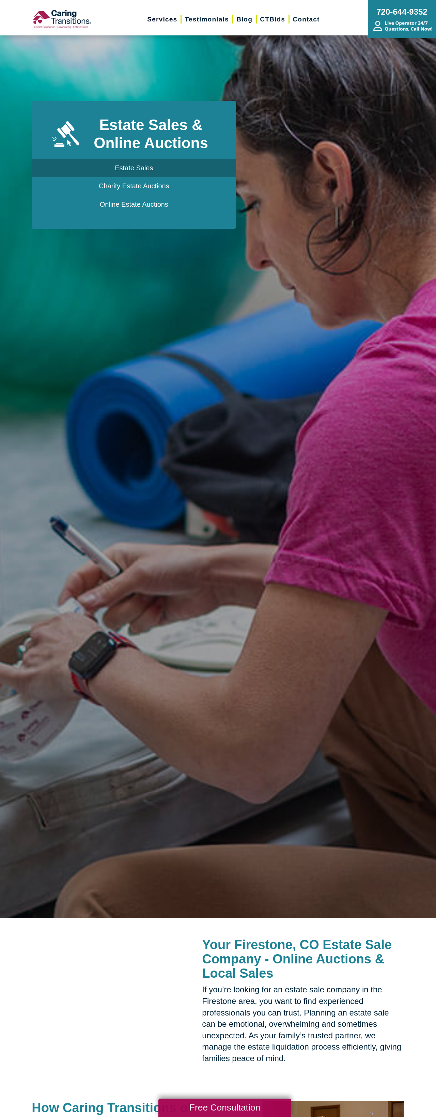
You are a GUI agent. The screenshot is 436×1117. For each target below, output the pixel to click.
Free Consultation (224, 1107)
